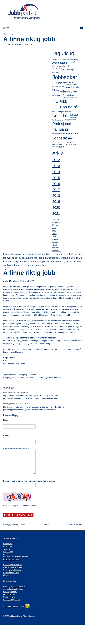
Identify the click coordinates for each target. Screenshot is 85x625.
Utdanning (55, 90)
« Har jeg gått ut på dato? (14, 524)
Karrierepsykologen (70, 97)
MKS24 (68, 82)
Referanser (7, 546)
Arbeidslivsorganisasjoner (13, 589)
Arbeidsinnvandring (70, 144)
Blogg (11, 34)
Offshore (77, 142)
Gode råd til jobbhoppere (13, 570)
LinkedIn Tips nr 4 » (75, 524)
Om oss (6, 554)
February (56, 222)
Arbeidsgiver (69, 91)
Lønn (73, 82)
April (54, 228)
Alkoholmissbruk (57, 69)
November (56, 248)
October (55, 245)
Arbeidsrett (73, 117)
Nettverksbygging (58, 146)
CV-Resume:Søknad (11, 573)
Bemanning (74, 60)
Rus (79, 74)
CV (55, 101)
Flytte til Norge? (9, 594)
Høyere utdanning (57, 144)
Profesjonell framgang (62, 126)
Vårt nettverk (8, 552)
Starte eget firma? (10, 592)
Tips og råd (69, 107)
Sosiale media (72, 87)
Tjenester (7, 549)
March (55, 225)
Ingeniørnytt (71, 62)
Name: (6, 420)
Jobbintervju (68, 69)
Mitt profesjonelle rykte (61, 111)
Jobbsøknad (62, 138)
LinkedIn (74, 115)
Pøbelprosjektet (71, 84)
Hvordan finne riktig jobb (12, 567)
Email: (6, 436)
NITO (59, 59)
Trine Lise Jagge (69, 95)
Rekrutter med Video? (11, 559)
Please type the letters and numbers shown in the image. (29, 481)
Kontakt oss (7, 544)
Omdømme (57, 95)
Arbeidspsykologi (59, 83)
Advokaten (56, 72)
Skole (74, 120)
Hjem (5, 34)
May (54, 231)
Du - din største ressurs (12, 565)
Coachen (70, 142)
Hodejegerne (68, 120)
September (57, 242)
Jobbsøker (64, 77)
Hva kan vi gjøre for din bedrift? (15, 557)
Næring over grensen (11, 600)
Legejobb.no (65, 59)
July (54, 236)
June (54, 234)
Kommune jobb (70, 133)
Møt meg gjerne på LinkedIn (15, 363)
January (55, 219)
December (56, 251)
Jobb (63, 101)
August (55, 239)
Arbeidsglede (59, 62)
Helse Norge (57, 133)
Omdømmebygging (61, 66)
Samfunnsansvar (57, 120)
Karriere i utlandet (58, 86)
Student (54, 59)
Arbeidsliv (61, 116)
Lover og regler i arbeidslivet (14, 586)
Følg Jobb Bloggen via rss (13, 606)
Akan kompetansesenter (59, 142)
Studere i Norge (9, 597)
